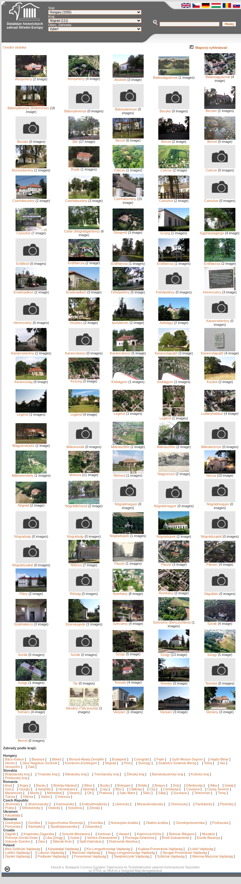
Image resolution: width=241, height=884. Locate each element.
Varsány (219, 710)
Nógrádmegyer (128, 502)
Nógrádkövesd (82, 504)
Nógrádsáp (30, 534)
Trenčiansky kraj (106, 774)
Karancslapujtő (172, 351)
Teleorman (202, 793)
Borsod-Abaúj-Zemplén (86, 759)
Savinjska (35, 826)
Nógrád (31, 503)
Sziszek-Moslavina (76, 834)
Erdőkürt (31, 262)
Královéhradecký (94, 804)
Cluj (152, 789)
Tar (84, 681)
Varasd (123, 834)
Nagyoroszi (173, 472)
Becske (173, 109)
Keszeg (84, 379)
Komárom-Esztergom (81, 763)
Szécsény (128, 622)
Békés (57, 759)
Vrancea (64, 796)
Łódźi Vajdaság (201, 849)
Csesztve (173, 199)
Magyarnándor (29, 444)
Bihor (88, 785)
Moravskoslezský (150, 804)
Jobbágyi (173, 321)
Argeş (25, 785)
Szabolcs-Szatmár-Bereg (177, 763)
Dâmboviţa (195, 785)
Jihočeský (12, 804)
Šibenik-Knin (62, 841)
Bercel (128, 138)
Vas (222, 763)
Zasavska (92, 826)
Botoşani (124, 785)
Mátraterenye (218, 445)
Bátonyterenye (82, 109)
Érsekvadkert (30, 290)
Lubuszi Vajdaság (51, 852)
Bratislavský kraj (17, 774)
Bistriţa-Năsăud (65, 785)
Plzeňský (227, 804)
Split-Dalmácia (90, 841)
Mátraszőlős (127, 445)
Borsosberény (29, 168)
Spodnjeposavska (63, 826)
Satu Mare (127, 793)
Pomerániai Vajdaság (90, 856)
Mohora (84, 473)
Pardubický (203, 804)
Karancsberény (219, 319)
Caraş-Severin (218, 789)
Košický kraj (200, 774)
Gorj (8, 789)
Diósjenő (128, 230)
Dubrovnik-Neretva (123, 841)
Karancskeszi (82, 351)
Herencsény (219, 290)
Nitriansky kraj (75, 774)
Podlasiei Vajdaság (52, 856)
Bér (84, 140)
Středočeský (31, 808)
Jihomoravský (38, 804)
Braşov (160, 785)
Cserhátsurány (29, 199)
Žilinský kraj (136, 774)
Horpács (84, 321)
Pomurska (13, 826)
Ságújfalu (219, 592)
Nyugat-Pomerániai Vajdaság (185, 852)
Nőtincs (84, 563)
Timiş (222, 793)
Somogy (144, 763)
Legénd (31, 412)
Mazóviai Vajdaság (86, 852)
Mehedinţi (55, 793)
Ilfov (119, 789)
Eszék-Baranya (208, 838)
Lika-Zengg (54, 838)
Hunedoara (67, 789)
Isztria (74, 838)
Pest (127, 763)
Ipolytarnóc (128, 321)
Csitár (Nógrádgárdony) (82, 229)
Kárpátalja (13, 815)
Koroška (96, 823)
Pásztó (128, 562)
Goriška (34, 823)
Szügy (128, 652)
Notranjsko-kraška (124, 823)
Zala (31, 767)
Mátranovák (83, 445)
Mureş (35, 793)
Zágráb (11, 834)
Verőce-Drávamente (102, 838)
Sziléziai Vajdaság (170, 856)
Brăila (143, 785)
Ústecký (54, 808)
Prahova (106, 793)
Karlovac (104, 834)
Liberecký (122, 804)
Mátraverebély (29, 473)
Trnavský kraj (47, 774)
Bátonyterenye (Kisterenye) (28, 106)
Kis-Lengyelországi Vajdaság (108, 849)
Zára (41, 841)
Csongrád (141, 759)
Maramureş (14, 793)
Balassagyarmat (171, 75)
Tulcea (10, 796)
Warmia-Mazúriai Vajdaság (212, 856)
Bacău (41, 785)
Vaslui (46, 796)
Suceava (181, 793)
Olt (89, 793)
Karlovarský (65, 804)
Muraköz (208, 834)
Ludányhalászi (218, 412)
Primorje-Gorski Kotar (21, 838)
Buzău (105, 785)
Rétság (84, 592)
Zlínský (94, 808)
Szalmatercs (30, 622)
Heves (10, 763)
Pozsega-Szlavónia (139, 838)
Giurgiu (25, 789)
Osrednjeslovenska (190, 823)
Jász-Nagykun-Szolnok (40, 763)
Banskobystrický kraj (167, 774)
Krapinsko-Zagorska (38, 834)
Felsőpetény (127, 290)
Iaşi (105, 789)
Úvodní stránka (14, 47)
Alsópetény (31, 77)
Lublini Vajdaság (17, 852)
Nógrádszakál (218, 534)
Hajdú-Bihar (220, 759)
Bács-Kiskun (14, 759)
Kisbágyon (127, 380)
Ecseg (173, 231)
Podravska (220, 823)
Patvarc (219, 562)
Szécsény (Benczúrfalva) (172, 620)
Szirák (219, 622)
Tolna (208, 763)
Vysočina (75, 808)
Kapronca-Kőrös (149, 834)
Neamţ (74, 793)
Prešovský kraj (16, 778)
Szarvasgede (82, 622)
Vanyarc (128, 710)
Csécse (128, 168)
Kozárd (219, 380)
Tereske (128, 680)
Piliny (31, 592)
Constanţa (171, 789)
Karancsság (30, 380)
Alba (214, 785)
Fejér (160, 759)
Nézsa (219, 473)
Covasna (193, 789)
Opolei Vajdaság (17, 856)
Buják (84, 167)
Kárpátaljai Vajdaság (63, 849)
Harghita (45, 789)
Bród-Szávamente (175, 838)
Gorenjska (13, 823)
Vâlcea (28, 796)
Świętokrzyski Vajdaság (132, 856)
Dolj (176, 785)
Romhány (128, 592)
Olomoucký (179, 804)
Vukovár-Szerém (17, 841)
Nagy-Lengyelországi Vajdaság (131, 852)
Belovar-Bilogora (181, 834)
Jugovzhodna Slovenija (65, 823)
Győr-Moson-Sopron (187, 759)
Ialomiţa (89, 789)
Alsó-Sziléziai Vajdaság (22, 849)
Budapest (119, 759)
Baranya (38, 759)
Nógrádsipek (126, 534)
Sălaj (162, 793)
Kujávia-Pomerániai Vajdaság (160, 849)
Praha (9, 808)
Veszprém (12, 767)
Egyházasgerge (217, 231)
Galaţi (229, 785)
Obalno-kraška (157, 823)
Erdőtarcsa (83, 261)
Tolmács (31, 710)
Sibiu (147, 793)
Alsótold (128, 78)
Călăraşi (136, 789)
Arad (9, 785)
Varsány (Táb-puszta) (83, 706)
